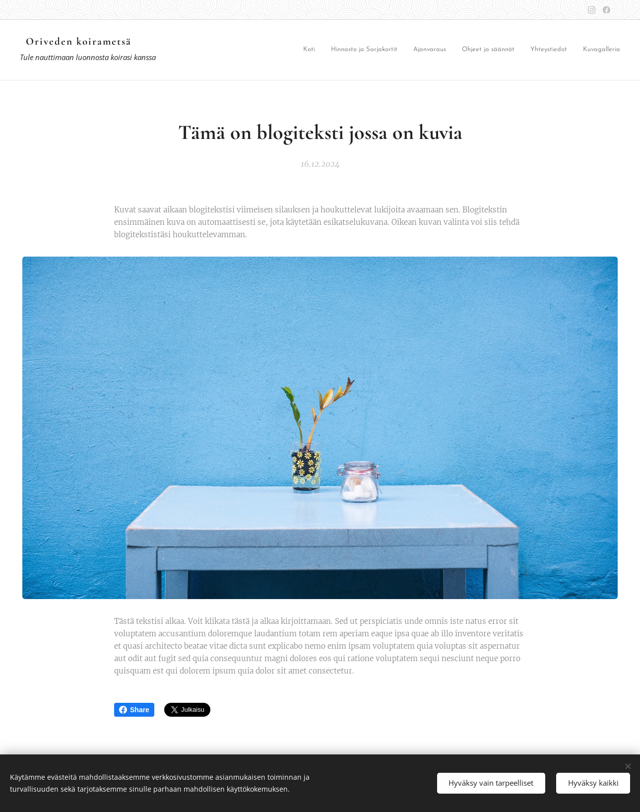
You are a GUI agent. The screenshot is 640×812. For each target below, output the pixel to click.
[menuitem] (328, 50)
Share (134, 710)
